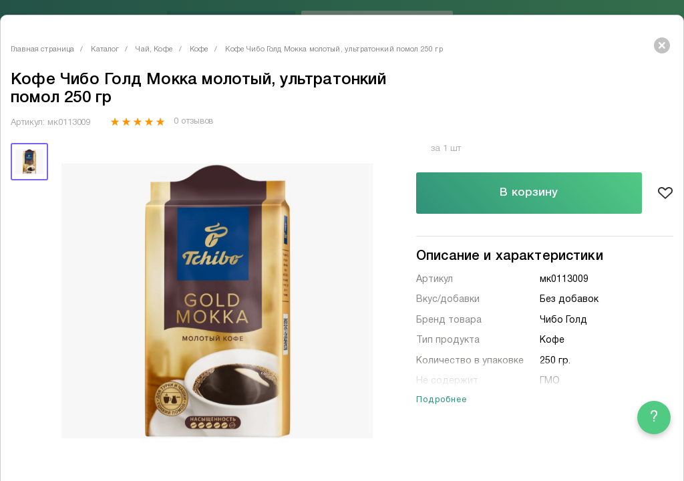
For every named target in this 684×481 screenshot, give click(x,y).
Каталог (105, 49)
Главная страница (42, 49)
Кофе (199, 49)
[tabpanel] (217, 301)
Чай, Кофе (154, 49)
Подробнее (442, 400)
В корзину (529, 193)
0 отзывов (193, 122)
